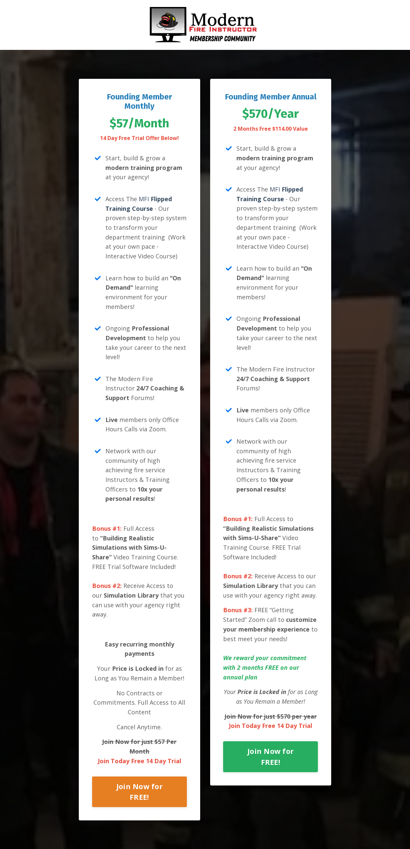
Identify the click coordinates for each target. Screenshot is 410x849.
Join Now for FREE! (139, 792)
